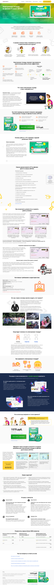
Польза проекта (35, 1)
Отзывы (40, 1)
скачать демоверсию (44, 20)
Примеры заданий (28, 1)
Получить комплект (47, 1)
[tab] (18, 338)
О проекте (22, 1)
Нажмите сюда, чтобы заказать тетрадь (25, 124)
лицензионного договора (14, 440)
